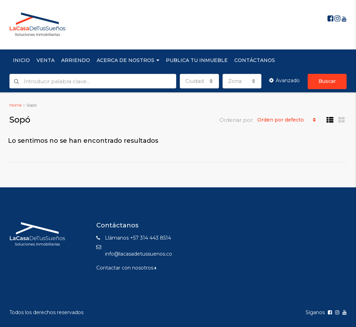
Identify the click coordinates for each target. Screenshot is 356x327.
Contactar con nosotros (126, 268)
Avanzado (284, 80)
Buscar (327, 81)
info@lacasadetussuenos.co (138, 254)
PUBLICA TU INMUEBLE (197, 60)
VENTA (46, 60)
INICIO (21, 60)
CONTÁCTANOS (254, 60)
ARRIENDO (75, 60)
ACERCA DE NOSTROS (125, 60)
